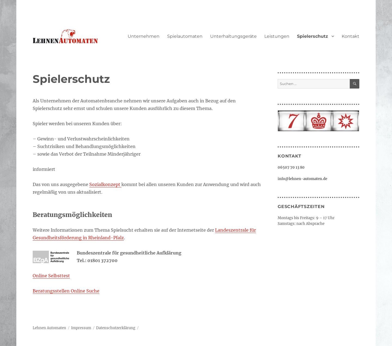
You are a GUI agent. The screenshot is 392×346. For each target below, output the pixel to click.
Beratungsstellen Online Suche (66, 291)
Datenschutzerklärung (115, 328)
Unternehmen (144, 36)
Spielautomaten (185, 36)
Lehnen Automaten (49, 328)
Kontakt (350, 36)
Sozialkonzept (105, 184)
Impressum (81, 328)
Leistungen (276, 36)
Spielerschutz (312, 36)
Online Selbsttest (51, 275)
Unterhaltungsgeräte (233, 36)
